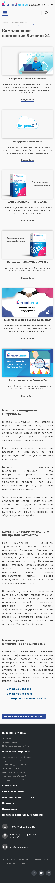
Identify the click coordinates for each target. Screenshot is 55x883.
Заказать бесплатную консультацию (24, 716)
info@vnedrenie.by (19, 847)
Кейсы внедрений (13, 791)
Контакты (8, 803)
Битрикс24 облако (9, 738)
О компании (9, 785)
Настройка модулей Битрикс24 (15, 765)
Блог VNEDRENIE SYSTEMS (18, 797)
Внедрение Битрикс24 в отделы (15, 761)
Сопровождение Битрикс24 (13, 772)
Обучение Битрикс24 (11, 768)
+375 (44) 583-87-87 (41, 5)
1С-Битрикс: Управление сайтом (15, 746)
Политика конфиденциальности (22, 814)
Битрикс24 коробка (10, 742)
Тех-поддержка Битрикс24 (13, 780)
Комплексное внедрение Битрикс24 (17, 757)
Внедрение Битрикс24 (16, 751)
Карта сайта (9, 809)
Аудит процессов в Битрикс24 (14, 776)
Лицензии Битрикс (14, 732)
